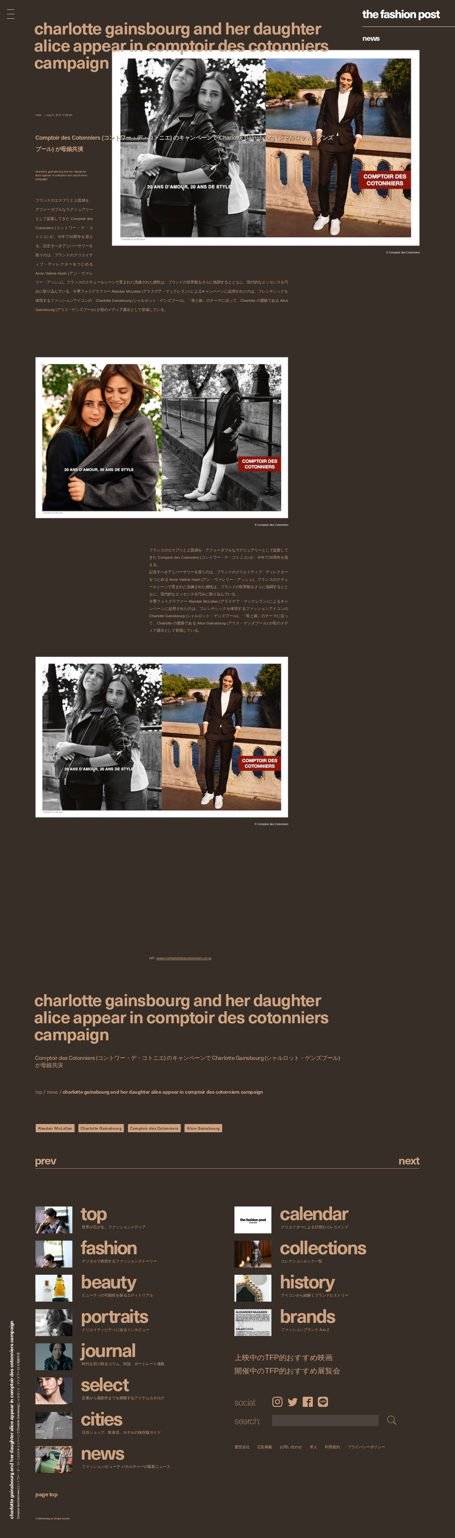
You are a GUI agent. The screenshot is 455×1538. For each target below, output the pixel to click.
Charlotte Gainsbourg (101, 1128)
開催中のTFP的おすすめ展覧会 (287, 1370)
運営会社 (242, 1447)
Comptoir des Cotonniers (154, 1128)
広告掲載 (264, 1447)
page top (46, 1494)
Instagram (277, 1402)
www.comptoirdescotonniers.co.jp (183, 958)
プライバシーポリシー (366, 1447)
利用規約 (332, 1447)
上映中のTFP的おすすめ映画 (283, 1357)
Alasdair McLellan (55, 1128)
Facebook (308, 1402)
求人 (314, 1447)
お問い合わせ (291, 1447)
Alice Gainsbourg (203, 1128)
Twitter (293, 1402)
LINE (323, 1402)
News (371, 37)
